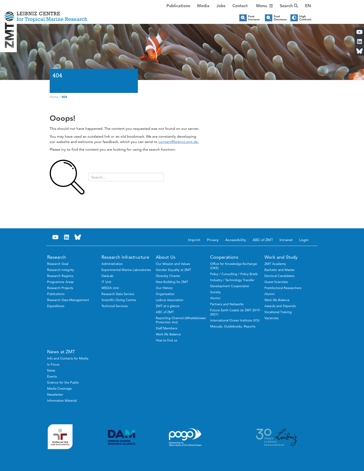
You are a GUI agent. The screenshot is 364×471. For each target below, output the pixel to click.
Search (289, 5)
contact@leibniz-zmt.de (178, 142)
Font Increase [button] (254, 17)
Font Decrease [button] (280, 17)
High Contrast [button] (305, 17)
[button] (308, 5)
